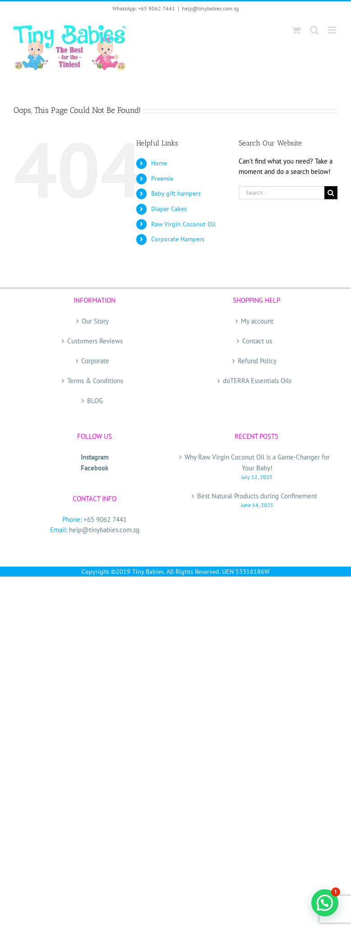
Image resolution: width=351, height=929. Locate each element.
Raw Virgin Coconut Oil (183, 224)
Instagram (95, 457)
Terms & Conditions (95, 380)
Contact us (257, 341)
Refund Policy (257, 361)
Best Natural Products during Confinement (257, 496)
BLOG (95, 400)
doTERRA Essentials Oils (257, 380)
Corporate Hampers (177, 239)
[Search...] (281, 192)
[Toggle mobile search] (314, 30)
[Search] (330, 192)
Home (159, 163)
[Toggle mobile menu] (332, 30)
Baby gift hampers (176, 193)
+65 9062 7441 (105, 519)
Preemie (162, 178)
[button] (324, 902)
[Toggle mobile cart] (296, 30)
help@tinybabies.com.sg (210, 8)
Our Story (95, 321)
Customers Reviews (95, 341)
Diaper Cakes (169, 209)
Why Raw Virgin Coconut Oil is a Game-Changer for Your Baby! (257, 462)
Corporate (95, 361)
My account (257, 321)
